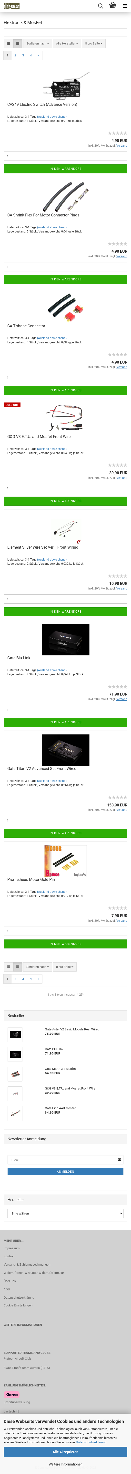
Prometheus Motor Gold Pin (31, 879)
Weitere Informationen (65, 1464)
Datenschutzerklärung (91, 1442)
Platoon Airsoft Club (17, 1358)
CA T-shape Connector (26, 326)
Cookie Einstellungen (18, 1305)
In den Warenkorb (65, 168)
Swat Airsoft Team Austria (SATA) (27, 1368)
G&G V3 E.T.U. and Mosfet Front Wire (39, 436)
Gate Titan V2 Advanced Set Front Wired (41, 768)
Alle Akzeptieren (65, 1452)
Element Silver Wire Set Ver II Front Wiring (42, 547)
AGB (7, 1289)
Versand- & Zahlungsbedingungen (27, 1264)
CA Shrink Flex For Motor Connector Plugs (43, 215)
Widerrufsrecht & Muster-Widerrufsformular (34, 1273)
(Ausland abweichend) (52, 116)
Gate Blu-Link (18, 658)
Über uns (10, 1281)
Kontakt (9, 1256)
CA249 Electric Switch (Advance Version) (42, 104)
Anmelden (65, 1171)
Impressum (12, 1248)
